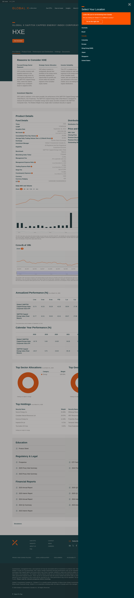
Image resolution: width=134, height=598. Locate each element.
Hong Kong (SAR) (87, 48)
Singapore (85, 56)
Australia (84, 27)
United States (86, 60)
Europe (84, 44)
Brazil (83, 32)
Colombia (85, 40)
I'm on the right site (92, 21)
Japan (84, 52)
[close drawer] (130, 4)
